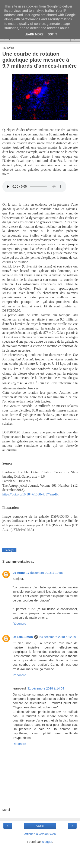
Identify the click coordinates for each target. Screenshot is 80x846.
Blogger (47, 841)
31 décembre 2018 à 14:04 (45, 688)
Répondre (19, 623)
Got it (52, 34)
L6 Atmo (19, 572)
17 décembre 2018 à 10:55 (44, 572)
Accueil (40, 825)
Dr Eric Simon (23, 637)
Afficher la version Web (40, 834)
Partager (9, 550)
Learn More (34, 34)
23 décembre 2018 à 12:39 (57, 637)
